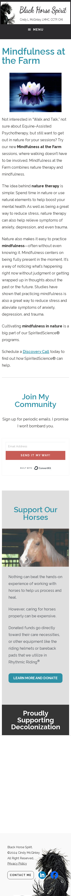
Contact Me (20, 875)
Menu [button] (38, 29)
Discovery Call (36, 351)
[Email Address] (35, 446)
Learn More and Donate (35, 678)
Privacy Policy (17, 863)
